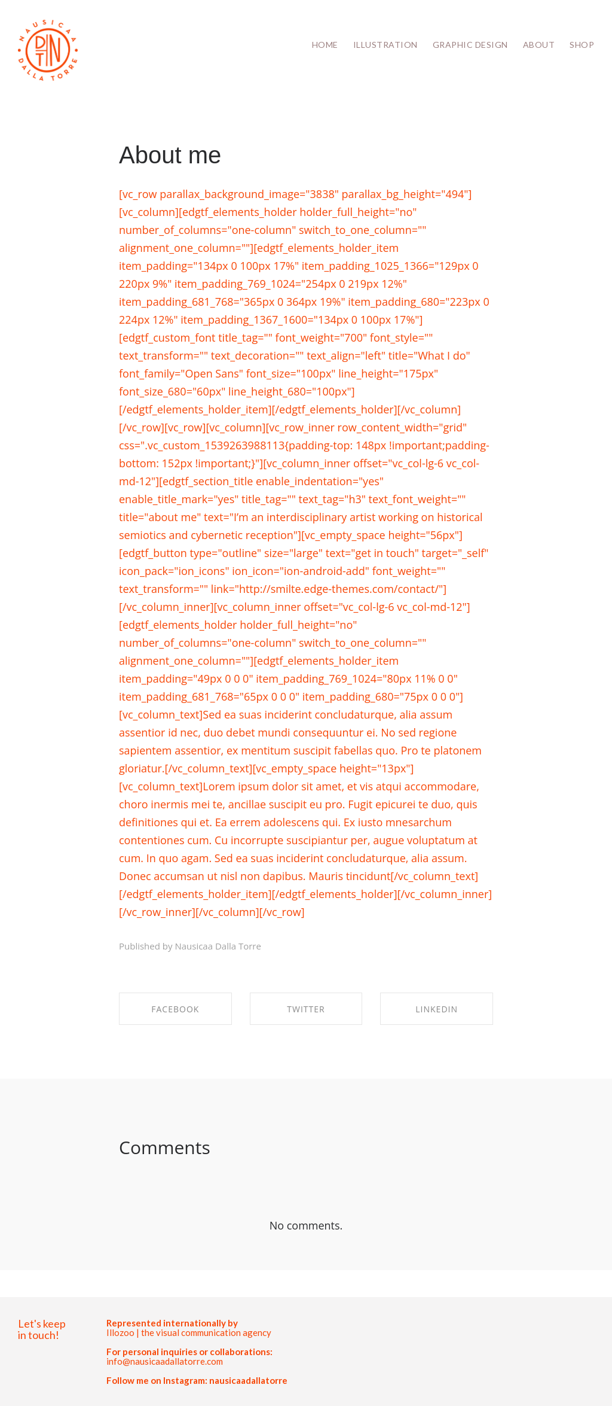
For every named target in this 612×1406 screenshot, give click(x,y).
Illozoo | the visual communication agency (188, 1332)
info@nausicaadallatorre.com (164, 1361)
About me (170, 155)
